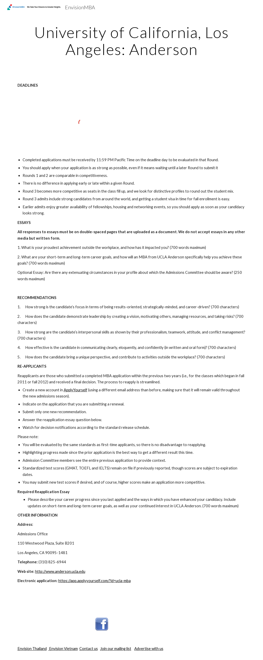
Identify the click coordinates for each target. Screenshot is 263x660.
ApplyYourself (75, 390)
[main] (131, 41)
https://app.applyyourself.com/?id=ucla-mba (94, 580)
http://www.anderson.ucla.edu (60, 571)
